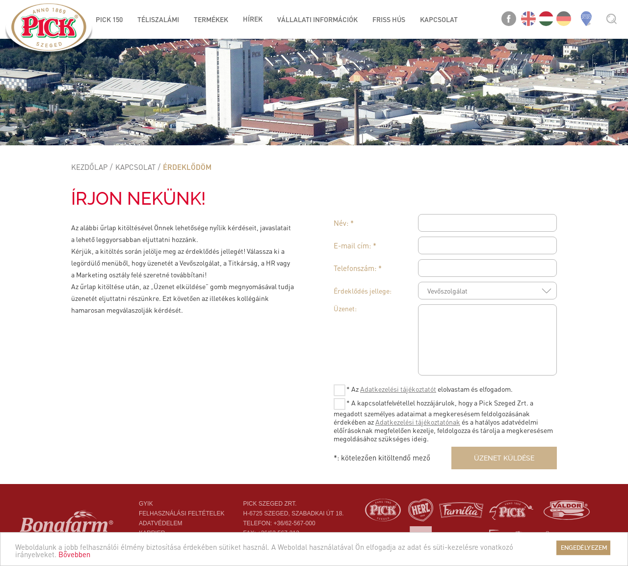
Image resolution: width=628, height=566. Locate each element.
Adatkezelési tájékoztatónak (417, 421)
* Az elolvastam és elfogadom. (423, 390)
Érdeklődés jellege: (363, 290)
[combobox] (487, 290)
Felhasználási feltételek (182, 513)
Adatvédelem (160, 523)
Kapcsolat (135, 167)
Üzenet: (345, 308)
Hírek (252, 18)
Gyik (146, 503)
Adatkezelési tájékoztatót (398, 388)
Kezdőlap (89, 167)
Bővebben (74, 554)
